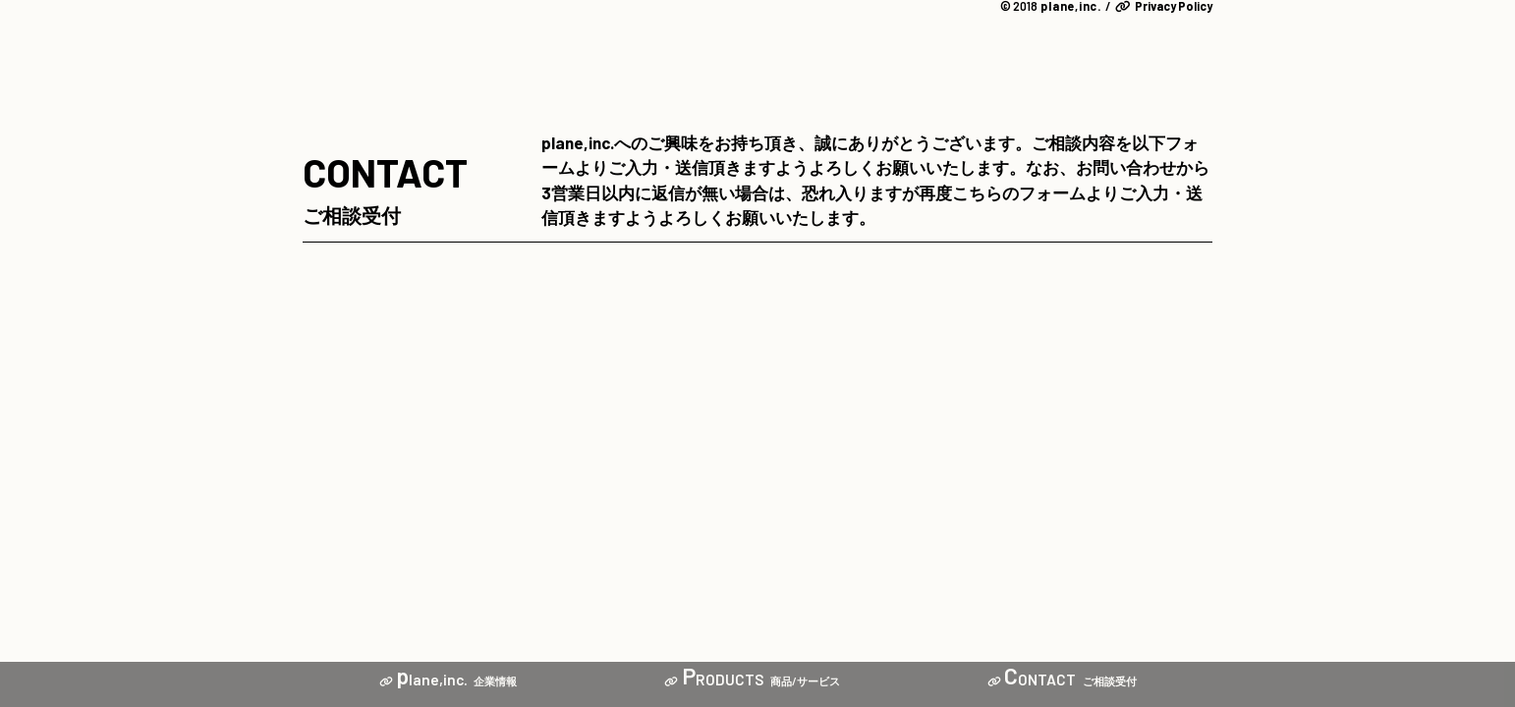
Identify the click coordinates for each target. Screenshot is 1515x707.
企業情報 (448, 681)
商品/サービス (752, 681)
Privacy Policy (1163, 6)
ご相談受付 (1062, 681)
